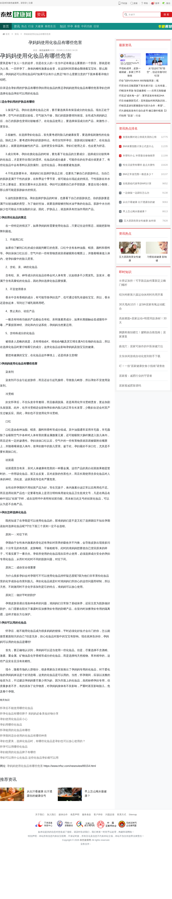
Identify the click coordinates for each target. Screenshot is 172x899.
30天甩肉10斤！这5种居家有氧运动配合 (142, 306)
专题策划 (165, 26)
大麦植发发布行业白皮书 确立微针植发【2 (143, 110)
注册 (31, 3)
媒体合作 (63, 814)
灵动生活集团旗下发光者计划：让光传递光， (143, 85)
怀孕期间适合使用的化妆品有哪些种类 (23, 735)
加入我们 (51, 814)
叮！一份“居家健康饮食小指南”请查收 (142, 365)
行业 (31, 26)
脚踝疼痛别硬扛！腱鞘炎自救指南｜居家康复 (142, 334)
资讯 (41, 14)
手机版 (124, 3)
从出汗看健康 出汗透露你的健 (137, 202)
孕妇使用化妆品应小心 (14, 719)
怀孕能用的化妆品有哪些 (15, 730)
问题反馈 (109, 814)
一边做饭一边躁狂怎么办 (134, 192)
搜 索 (166, 14)
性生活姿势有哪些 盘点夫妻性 (137, 164)
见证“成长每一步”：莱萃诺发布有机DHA (141, 95)
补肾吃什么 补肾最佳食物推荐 (137, 155)
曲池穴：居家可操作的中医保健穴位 (141, 346)
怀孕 (70, 26)
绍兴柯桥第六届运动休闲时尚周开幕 (141, 294)
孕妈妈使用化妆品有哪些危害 (25, 765)
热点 (24, 26)
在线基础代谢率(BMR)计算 (135, 183)
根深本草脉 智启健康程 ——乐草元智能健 (142, 90)
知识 (63, 26)
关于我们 (39, 814)
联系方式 (121, 814)
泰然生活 (50, 26)
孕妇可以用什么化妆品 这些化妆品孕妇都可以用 (29, 757)
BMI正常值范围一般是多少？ (136, 174)
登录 (25, 3)
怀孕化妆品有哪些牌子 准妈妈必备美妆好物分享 (29, 713)
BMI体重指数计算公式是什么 (136, 146)
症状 (96, 26)
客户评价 (98, 814)
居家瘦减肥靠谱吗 (130, 385)
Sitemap (133, 814)
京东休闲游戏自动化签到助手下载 (139, 356)
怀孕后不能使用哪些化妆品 (16, 708)
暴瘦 (77, 26)
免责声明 (74, 814)
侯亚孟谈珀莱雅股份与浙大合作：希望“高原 (143, 105)
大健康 (39, 26)
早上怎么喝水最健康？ (133, 211)
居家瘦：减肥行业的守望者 (135, 375)
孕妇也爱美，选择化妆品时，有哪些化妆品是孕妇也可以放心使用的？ (42, 741)
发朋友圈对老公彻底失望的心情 (138, 137)
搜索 (135, 3)
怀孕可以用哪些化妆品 (14, 746)
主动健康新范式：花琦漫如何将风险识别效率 (143, 100)
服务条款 (86, 814)
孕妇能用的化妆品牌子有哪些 (18, 752)
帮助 (146, 3)
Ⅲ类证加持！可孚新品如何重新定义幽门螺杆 (142, 282)
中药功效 (86, 26)
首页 (6, 26)
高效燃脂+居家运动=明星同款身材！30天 (142, 320)
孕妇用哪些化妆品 (11, 724)
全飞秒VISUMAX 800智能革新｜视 (139, 80)
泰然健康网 (44, 50)
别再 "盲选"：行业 (130, 115)
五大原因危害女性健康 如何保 (137, 220)
